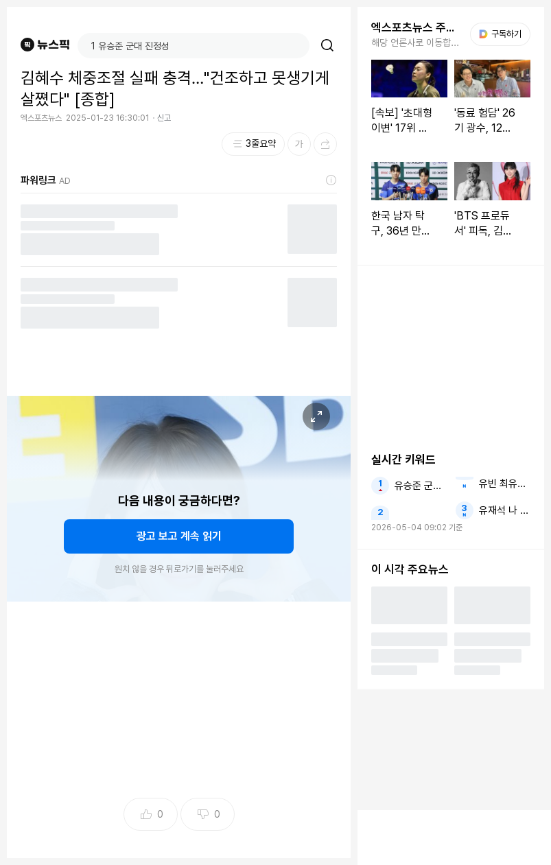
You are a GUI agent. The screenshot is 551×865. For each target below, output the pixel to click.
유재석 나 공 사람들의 (504, 510)
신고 (164, 118)
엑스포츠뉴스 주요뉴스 (416, 27)
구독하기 (500, 34)
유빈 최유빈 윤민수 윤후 (504, 483)
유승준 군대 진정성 (420, 485)
